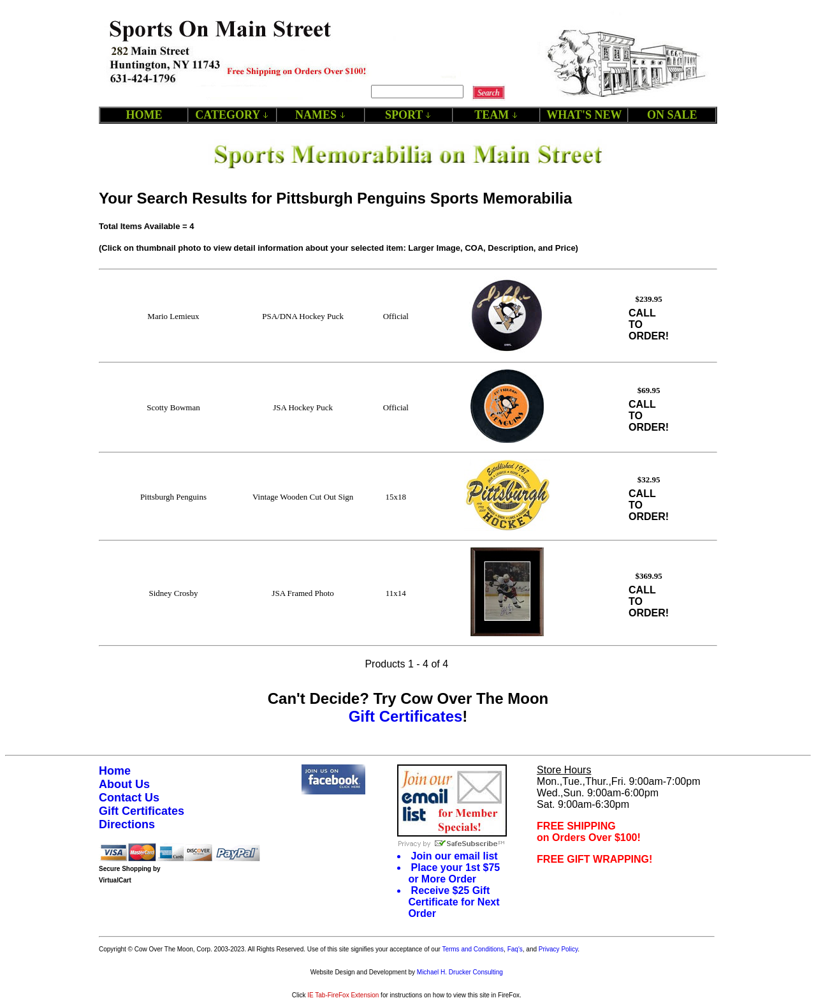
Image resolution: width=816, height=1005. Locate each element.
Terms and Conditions (473, 949)
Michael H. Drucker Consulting (460, 972)
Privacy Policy (558, 949)
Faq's (515, 949)
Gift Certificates (406, 716)
